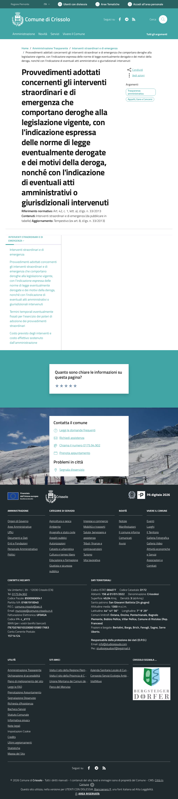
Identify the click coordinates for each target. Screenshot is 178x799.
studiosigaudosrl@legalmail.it (113, 648)
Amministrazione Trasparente (50, 48)
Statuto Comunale (18, 715)
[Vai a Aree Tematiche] (107, 4)
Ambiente (55, 527)
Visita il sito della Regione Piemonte (70, 670)
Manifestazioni (127, 527)
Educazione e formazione (63, 560)
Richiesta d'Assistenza (20, 703)
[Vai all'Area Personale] (145, 4)
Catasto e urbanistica (61, 549)
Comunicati (125, 538)
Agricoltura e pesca (60, 521)
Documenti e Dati (18, 538)
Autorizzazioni (57, 543)
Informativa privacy (19, 720)
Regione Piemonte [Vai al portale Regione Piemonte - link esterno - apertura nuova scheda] (20, 4)
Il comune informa (129, 532)
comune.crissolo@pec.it (28, 606)
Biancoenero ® (102, 789)
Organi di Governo (18, 521)
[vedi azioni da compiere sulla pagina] (135, 75)
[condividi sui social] (135, 70)
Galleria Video (154, 543)
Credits (12, 737)
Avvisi (122, 543)
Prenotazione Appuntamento (24, 692)
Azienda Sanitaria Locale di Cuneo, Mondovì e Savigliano (122, 670)
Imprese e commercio (95, 521)
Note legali (14, 726)
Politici (11, 554)
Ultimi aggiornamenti (20, 742)
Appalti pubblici (58, 538)
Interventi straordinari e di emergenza (95, 48)
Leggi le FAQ (15, 687)
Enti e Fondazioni (17, 543)
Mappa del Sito (16, 753)
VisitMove (96, 681)
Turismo (87, 554)
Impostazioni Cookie (19, 731)
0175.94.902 (19, 594)
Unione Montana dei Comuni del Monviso (73, 681)
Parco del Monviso (59, 687)
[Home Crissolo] (42, 19)
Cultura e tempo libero (62, 554)
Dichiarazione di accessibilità (24, 676)
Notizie (123, 521)
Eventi (150, 521)
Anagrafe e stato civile (62, 532)
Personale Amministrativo (23, 549)
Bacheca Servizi (17, 709)
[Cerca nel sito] (163, 19)
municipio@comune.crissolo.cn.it (33, 611)
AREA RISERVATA (87, 794)
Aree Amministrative (19, 527)
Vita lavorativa (91, 560)
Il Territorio (153, 532)
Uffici (10, 532)
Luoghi (150, 527)
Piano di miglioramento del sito (25, 681)
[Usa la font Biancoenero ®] (72, 4)
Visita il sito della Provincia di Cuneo (69, 676)
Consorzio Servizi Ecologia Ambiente (111, 676)
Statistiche (14, 748)
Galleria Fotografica (158, 538)
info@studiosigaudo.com (113, 644)
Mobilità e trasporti (94, 527)
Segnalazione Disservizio (22, 698)
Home (25, 48)
